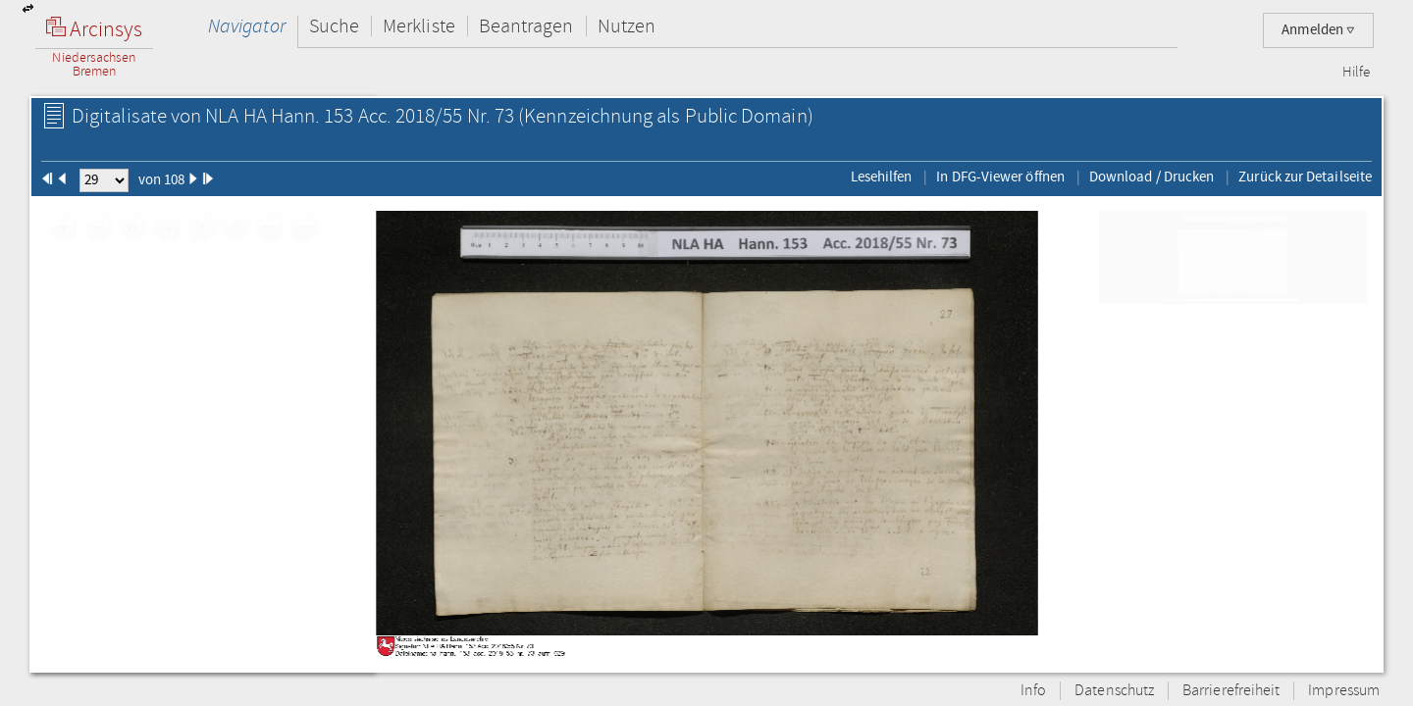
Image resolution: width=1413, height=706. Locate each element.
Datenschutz (1114, 690)
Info (1033, 690)
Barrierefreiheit (1231, 690)
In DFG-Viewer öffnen (1000, 176)
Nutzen (626, 26)
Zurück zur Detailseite (1305, 176)
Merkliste (419, 26)
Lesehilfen (882, 176)
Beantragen (526, 26)
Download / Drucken (1151, 176)
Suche (334, 26)
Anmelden (1318, 30)
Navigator (247, 26)
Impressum (1344, 690)
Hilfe (1356, 72)
